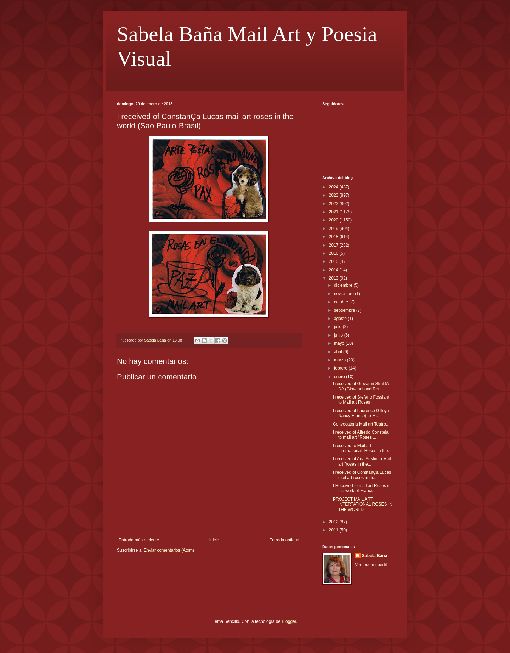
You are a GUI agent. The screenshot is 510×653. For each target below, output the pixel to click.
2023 (334, 195)
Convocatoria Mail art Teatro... (361, 424)
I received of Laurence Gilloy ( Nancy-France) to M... (361, 413)
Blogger (289, 621)
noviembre (344, 293)
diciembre (343, 285)
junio (339, 335)
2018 (334, 236)
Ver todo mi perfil (371, 564)
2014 (334, 270)
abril (338, 351)
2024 (334, 187)
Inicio (214, 539)
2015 (334, 261)
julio (338, 326)
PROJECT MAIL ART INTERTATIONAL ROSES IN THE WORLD (362, 504)
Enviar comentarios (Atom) (169, 550)
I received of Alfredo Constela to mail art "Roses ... (361, 435)
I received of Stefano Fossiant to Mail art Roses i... (361, 400)
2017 (334, 245)
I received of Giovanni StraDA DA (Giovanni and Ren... (361, 386)
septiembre (345, 310)
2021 (334, 211)
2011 (334, 530)
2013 (334, 278)
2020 (334, 220)
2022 (334, 203)
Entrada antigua (284, 539)
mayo (340, 343)
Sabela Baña (374, 555)
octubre (341, 301)
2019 (334, 228)
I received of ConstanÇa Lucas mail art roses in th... (362, 475)
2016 (334, 253)
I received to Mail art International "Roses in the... (362, 448)
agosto (341, 318)
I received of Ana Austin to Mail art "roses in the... (362, 461)
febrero (341, 368)
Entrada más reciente (139, 539)
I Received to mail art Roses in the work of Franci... (362, 488)
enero (340, 376)
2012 (334, 521)
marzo (340, 360)
